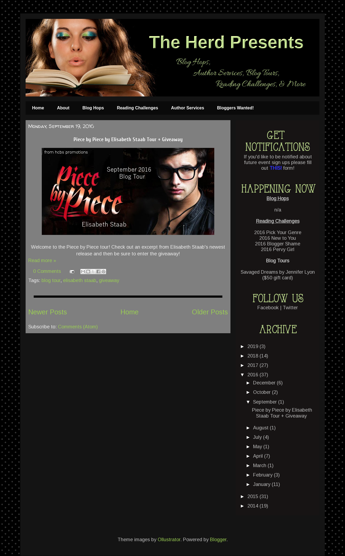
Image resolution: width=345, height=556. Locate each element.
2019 (253, 346)
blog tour (51, 280)
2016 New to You (277, 238)
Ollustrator (169, 539)
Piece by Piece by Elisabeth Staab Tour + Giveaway (128, 139)
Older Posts (210, 312)
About (63, 108)
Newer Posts (47, 312)
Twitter (290, 307)
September (265, 402)
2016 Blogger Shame (277, 243)
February (263, 475)
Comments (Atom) (78, 326)
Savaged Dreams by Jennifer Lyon (278, 272)
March (260, 465)
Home (38, 108)
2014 (253, 506)
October (262, 392)
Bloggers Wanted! (235, 108)
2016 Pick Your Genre (277, 232)
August (261, 427)
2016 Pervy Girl (277, 249)
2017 (253, 365)
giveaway (109, 280)
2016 (253, 374)
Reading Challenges (137, 108)
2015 (253, 496)
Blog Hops (93, 108)
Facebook (268, 307)
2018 (253, 356)
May (258, 446)
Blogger (218, 539)
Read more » (42, 260)
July (258, 437)
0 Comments (47, 271)
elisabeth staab (79, 280)
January (262, 484)
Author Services (187, 108)
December (265, 382)
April (258, 456)
